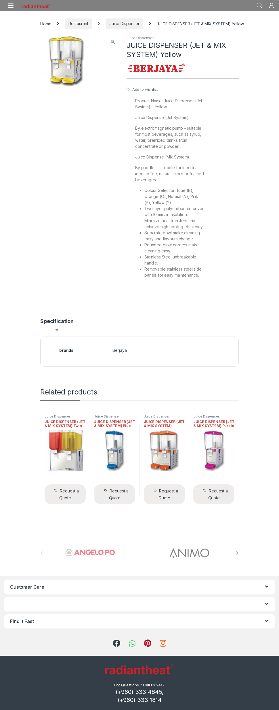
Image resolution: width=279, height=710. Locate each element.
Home (45, 23)
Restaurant (78, 23)
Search (259, 5)
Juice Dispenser (124, 23)
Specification (57, 321)
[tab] (57, 324)
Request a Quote (69, 494)
